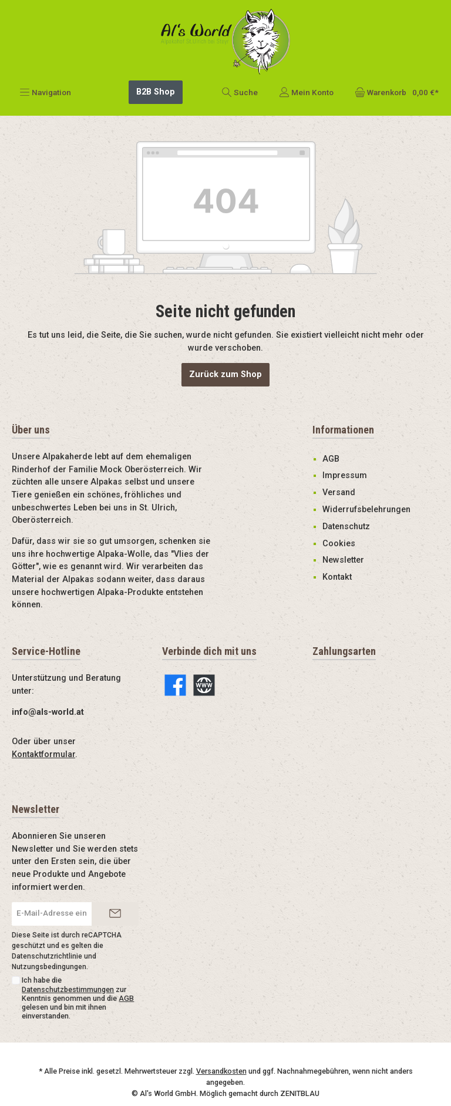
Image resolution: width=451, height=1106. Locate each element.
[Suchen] (239, 75)
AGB (330, 442)
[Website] (204, 668)
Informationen (343, 412)
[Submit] (115, 897)
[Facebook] (175, 668)
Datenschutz (346, 510)
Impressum (344, 459)
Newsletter (343, 544)
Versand (338, 476)
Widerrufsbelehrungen (366, 492)
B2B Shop (155, 75)
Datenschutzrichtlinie (47, 939)
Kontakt (337, 561)
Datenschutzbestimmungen (68, 972)
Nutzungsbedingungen (49, 950)
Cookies (338, 527)
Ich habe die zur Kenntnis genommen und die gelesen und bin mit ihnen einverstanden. (78, 981)
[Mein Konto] (306, 75)
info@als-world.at (48, 695)
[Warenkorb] (393, 75)
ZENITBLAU (299, 1076)
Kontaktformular (43, 737)
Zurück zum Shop (225, 357)
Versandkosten (221, 1054)
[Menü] (45, 75)
